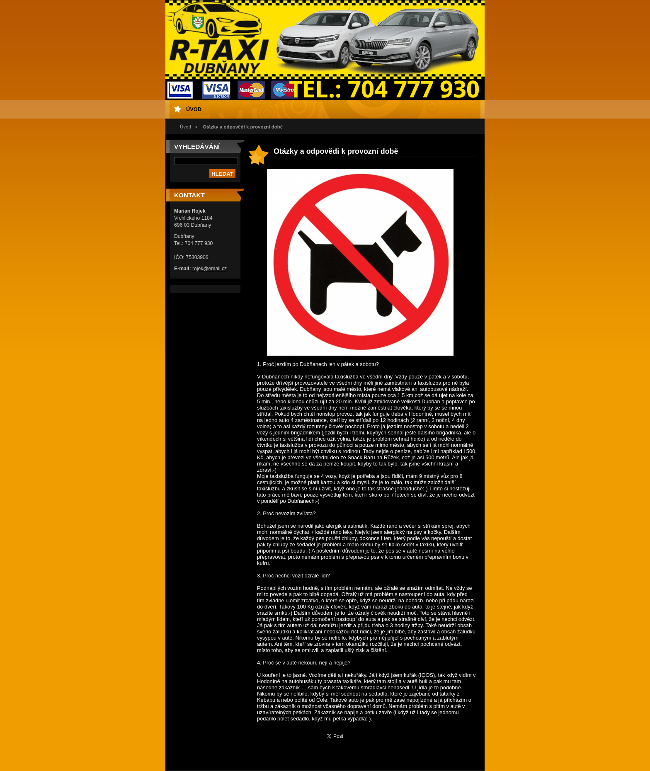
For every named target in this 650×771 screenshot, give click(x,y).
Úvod (185, 126)
